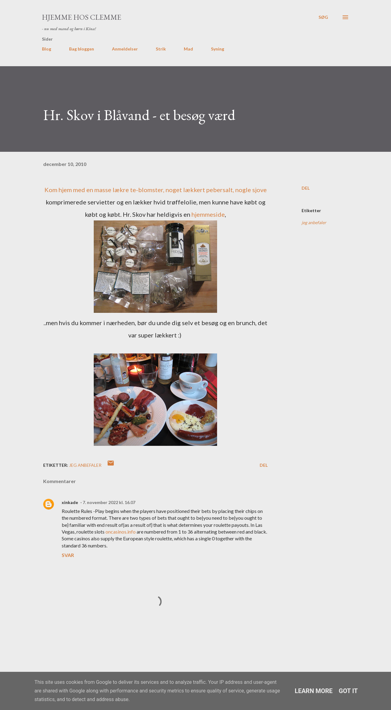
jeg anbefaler (314, 222)
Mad (188, 48)
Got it (348, 691)
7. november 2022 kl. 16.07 (109, 502)
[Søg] (323, 17)
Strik (161, 48)
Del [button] (306, 188)
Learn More (314, 691)
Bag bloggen (81, 48)
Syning (217, 48)
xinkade (70, 502)
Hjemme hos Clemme (81, 17)
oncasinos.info (120, 532)
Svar (68, 555)
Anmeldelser (125, 48)
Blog (46, 48)
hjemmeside (208, 214)
